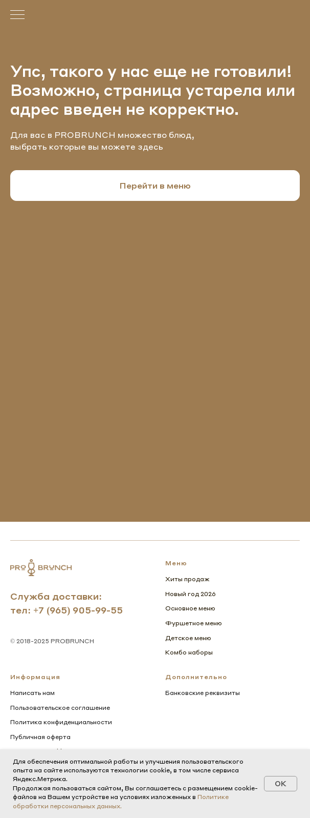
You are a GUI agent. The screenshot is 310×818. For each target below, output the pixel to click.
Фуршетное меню (193, 623)
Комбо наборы (189, 652)
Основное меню (190, 608)
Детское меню (188, 638)
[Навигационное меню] (17, 15)
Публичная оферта (40, 737)
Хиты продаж (187, 579)
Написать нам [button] (32, 693)
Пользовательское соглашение (60, 707)
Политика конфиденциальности (61, 722)
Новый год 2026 (190, 594)
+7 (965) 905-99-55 (78, 610)
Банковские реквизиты (202, 693)
